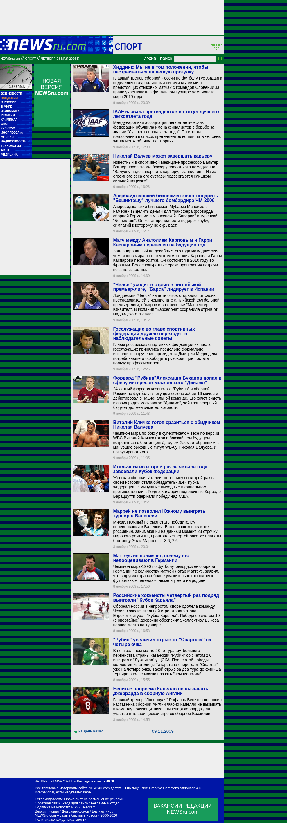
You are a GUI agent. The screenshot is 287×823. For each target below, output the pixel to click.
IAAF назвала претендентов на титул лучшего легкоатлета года (166, 114)
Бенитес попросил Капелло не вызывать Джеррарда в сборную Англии (160, 691)
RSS (74, 807)
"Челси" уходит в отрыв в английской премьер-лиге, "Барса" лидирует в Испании (163, 287)
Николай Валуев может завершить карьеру (162, 156)
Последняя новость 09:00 (95, 781)
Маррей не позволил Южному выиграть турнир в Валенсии (159, 513)
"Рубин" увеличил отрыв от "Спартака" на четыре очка (162, 642)
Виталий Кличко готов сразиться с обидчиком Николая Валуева (166, 424)
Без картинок (102, 811)
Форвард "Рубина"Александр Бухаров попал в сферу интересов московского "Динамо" (167, 380)
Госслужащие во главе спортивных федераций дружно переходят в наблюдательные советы (154, 333)
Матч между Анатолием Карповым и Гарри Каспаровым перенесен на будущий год (162, 242)
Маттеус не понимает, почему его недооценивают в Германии (151, 558)
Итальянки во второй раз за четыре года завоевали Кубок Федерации (160, 469)
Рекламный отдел (105, 803)
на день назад (90, 731)
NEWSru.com (10, 58)
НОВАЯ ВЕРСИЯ (51, 87)
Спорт (128, 46)
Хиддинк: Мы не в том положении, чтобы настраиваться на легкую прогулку (160, 69)
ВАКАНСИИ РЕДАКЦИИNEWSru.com (183, 809)
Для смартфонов (75, 811)
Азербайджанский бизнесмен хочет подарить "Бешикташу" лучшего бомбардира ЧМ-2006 (165, 198)
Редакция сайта (75, 803)
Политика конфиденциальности (60, 819)
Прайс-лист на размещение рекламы (94, 799)
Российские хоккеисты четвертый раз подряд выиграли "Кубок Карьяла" (166, 597)
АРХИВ (150, 59)
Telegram (88, 807)
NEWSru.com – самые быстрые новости (67, 815)
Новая (54, 811)
